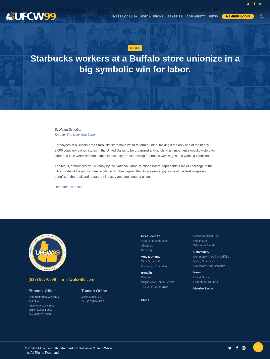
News (135, 48)
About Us (147, 245)
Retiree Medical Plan (206, 236)
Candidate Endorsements (209, 266)
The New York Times (81, 135)
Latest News (201, 277)
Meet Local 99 (150, 236)
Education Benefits (205, 245)
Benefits (147, 272)
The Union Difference (154, 286)
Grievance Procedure (154, 266)
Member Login (203, 288)
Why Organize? (151, 261)
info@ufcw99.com (78, 279)
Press (145, 300)
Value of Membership (154, 240)
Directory (147, 250)
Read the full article (68, 187)
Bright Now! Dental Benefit (157, 282)
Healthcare (200, 240)
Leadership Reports (205, 281)
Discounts (147, 277)
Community (201, 252)
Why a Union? (151, 256)
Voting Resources (204, 261)
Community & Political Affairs (211, 256)
